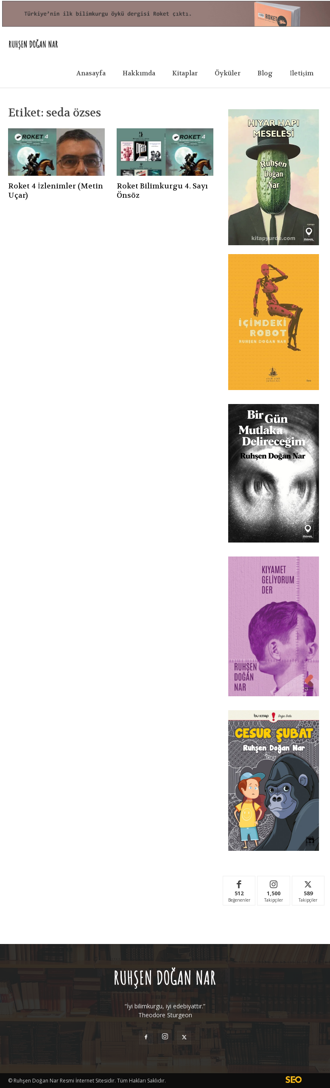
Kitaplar (185, 73)
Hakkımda (139, 73)
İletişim (301, 73)
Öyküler (228, 73)
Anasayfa (91, 73)
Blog (265, 73)
